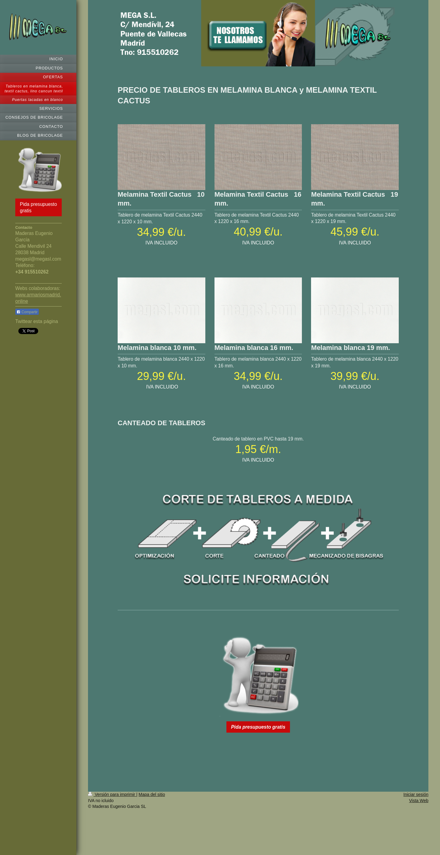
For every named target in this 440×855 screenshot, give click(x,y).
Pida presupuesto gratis (38, 207)
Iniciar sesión (415, 794)
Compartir (27, 312)
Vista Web (418, 800)
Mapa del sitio (152, 794)
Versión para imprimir (112, 794)
